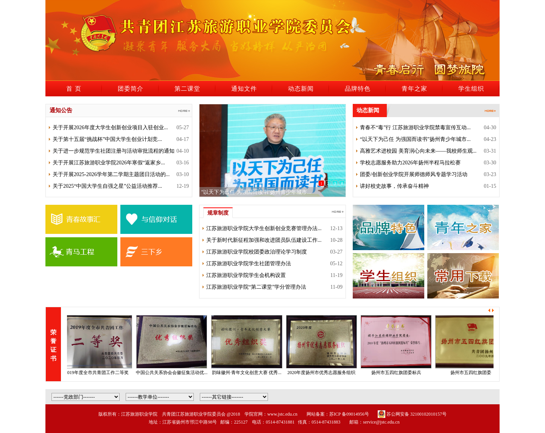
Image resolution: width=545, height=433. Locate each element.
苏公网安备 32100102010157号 (412, 414)
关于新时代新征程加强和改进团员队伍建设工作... (264, 240)
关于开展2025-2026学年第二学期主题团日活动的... (111, 174)
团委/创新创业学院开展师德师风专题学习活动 (413, 174)
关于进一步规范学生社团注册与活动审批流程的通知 (113, 151)
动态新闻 (301, 88)
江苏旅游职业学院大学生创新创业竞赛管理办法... (264, 228)
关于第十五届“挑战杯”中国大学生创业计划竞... (107, 139)
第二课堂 (187, 88)
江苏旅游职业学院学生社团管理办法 (248, 263)
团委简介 (130, 88)
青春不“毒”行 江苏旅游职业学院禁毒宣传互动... (415, 127)
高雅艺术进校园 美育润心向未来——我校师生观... (418, 151)
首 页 (73, 88)
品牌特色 (358, 88)
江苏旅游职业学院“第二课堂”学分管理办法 (256, 287)
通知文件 (244, 88)
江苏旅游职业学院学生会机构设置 (246, 275)
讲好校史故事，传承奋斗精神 (394, 186)
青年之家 (414, 88)
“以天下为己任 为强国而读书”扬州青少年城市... (256, 192)
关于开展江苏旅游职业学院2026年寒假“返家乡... (109, 162)
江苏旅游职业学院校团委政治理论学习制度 (256, 252)
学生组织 (471, 88)
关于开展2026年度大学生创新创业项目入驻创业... (110, 127)
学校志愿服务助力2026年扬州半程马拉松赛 (410, 162)
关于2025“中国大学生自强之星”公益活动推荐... (107, 186)
